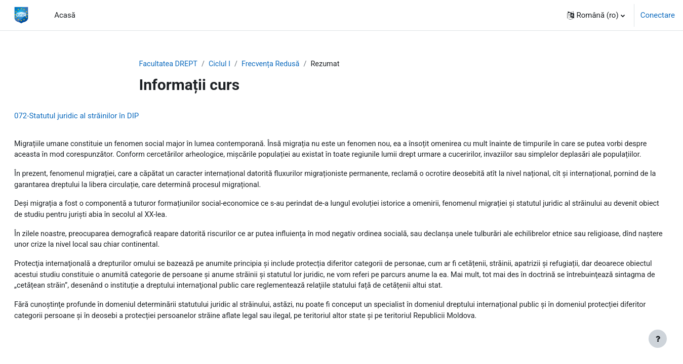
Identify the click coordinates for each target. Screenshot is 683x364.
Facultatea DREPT (169, 64)
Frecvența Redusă (275, 64)
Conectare (657, 15)
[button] (596, 15)
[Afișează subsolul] (658, 339)
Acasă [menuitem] (64, 15)
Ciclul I (222, 64)
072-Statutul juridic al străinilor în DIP (100, 116)
